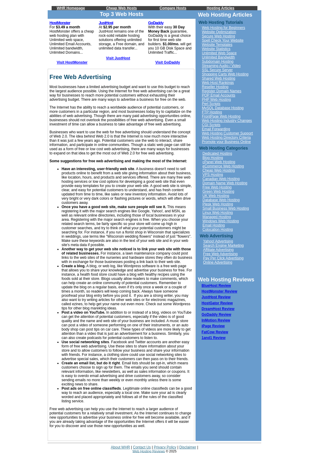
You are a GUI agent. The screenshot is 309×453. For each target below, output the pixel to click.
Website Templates (217, 45)
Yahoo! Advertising (218, 241)
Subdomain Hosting (218, 61)
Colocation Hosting (217, 229)
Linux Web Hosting (217, 213)
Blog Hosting (212, 158)
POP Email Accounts (218, 95)
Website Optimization (219, 32)
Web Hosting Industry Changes (227, 121)
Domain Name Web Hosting (224, 183)
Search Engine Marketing (223, 245)
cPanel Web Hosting (218, 162)
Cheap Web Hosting (218, 170)
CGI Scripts (211, 125)
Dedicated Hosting (217, 153)
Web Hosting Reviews (148, 451)
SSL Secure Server (217, 70)
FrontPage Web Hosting (221, 116)
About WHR (120, 447)
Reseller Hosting (215, 87)
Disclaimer (187, 447)
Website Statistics (216, 49)
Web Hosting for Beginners (223, 28)
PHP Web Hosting (216, 99)
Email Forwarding (216, 129)
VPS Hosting (212, 175)
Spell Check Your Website (223, 40)
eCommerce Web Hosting (223, 166)
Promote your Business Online (226, 142)
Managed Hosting (216, 217)
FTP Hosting (212, 112)
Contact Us (142, 447)
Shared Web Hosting (218, 78)
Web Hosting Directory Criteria (226, 137)
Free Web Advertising (220, 254)
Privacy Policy (165, 447)
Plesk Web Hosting (217, 204)
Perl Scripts (211, 104)
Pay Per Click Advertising (223, 258)
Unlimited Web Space (219, 53)
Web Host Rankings (218, 83)
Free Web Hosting (217, 187)
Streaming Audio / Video (221, 66)
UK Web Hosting (215, 196)
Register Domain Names (221, 91)
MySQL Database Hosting (223, 108)
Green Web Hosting (218, 191)
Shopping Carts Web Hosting (225, 74)
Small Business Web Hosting (225, 208)
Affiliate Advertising (218, 250)
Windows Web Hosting (220, 221)
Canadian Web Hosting (221, 179)
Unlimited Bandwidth (218, 57)
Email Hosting (213, 225)
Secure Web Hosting (218, 36)
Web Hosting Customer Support (227, 133)
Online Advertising (217, 262)
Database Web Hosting (221, 200)
